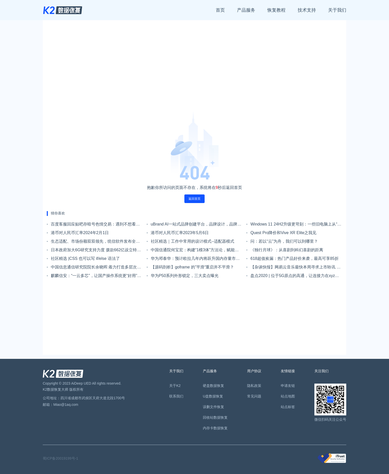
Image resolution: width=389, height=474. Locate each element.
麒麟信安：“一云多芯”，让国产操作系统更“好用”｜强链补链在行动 (96, 276)
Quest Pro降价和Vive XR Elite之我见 (283, 233)
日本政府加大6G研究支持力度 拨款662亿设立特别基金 (96, 251)
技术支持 (307, 10)
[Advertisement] (194, 67)
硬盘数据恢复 (213, 386)
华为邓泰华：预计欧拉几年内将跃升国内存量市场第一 (195, 259)
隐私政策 (254, 386)
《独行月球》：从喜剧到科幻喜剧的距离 (286, 250)
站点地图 (288, 396)
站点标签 (288, 407)
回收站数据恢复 (215, 417)
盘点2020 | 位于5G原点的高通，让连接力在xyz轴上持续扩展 (294, 276)
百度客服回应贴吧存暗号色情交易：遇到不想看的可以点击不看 (95, 225)
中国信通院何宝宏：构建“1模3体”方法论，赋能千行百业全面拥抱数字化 (195, 251)
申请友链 (288, 386)
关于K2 (175, 386)
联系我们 (176, 396)
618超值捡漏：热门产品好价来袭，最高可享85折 (294, 258)
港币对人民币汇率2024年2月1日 (80, 233)
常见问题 (254, 396)
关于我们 (337, 10)
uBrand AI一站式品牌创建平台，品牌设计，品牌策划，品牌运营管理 (196, 225)
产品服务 (246, 10)
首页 (220, 10)
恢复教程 (276, 10)
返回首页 (194, 199)
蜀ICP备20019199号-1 (60, 458)
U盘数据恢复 (213, 396)
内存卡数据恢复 (215, 428)
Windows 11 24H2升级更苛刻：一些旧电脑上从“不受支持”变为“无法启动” (295, 225)
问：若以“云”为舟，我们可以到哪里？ (284, 241)
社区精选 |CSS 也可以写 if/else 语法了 (85, 258)
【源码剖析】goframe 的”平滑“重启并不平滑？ (192, 267)
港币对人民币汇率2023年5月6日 (180, 233)
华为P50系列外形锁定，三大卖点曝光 (185, 275)
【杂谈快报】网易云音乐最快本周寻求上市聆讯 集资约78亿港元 (295, 268)
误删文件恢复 (213, 407)
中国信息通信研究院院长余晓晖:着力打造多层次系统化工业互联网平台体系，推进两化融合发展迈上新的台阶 (96, 268)
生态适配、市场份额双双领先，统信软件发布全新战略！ (95, 242)
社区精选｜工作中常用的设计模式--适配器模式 (192, 241)
